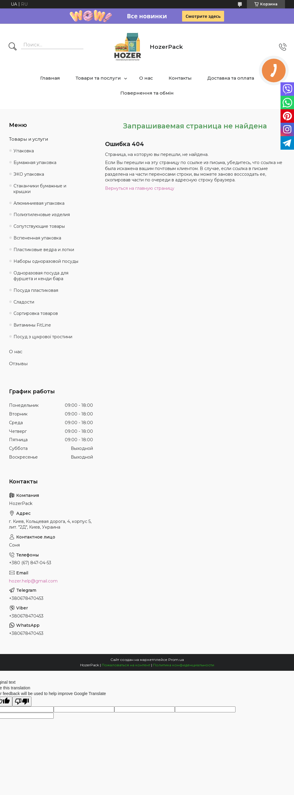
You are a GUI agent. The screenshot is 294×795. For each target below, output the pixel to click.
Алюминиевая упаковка (39, 203)
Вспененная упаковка (37, 238)
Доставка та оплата (230, 78)
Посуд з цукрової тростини (43, 336)
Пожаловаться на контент (126, 665)
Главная (50, 78)
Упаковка (24, 151)
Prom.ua (176, 659)
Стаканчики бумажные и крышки (40, 188)
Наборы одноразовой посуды (46, 261)
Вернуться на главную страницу (139, 188)
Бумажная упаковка (35, 162)
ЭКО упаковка (29, 174)
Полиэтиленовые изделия (42, 214)
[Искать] (12, 47)
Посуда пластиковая (36, 290)
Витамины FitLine (32, 325)
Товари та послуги (98, 78)
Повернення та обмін (147, 93)
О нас (146, 78)
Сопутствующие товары (39, 226)
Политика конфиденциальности (183, 665)
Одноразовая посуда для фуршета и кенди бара (41, 275)
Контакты (180, 78)
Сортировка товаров (36, 313)
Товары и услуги (28, 139)
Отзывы (18, 363)
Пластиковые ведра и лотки (44, 249)
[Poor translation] (22, 701)
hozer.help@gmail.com (33, 581)
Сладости (24, 302)
